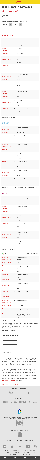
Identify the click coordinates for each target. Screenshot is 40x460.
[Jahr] (18, 24)
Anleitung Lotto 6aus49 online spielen (11, 384)
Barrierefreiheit (26, 454)
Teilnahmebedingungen (29, 450)
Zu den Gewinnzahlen (7, 29)
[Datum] (7, 24)
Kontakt (8, 452)
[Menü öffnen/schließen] (5, 458)
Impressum (26, 452)
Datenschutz (16, 450)
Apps (35, 452)
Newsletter (15, 454)
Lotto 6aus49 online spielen (8, 380)
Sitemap (17, 452)
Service (6, 450)
